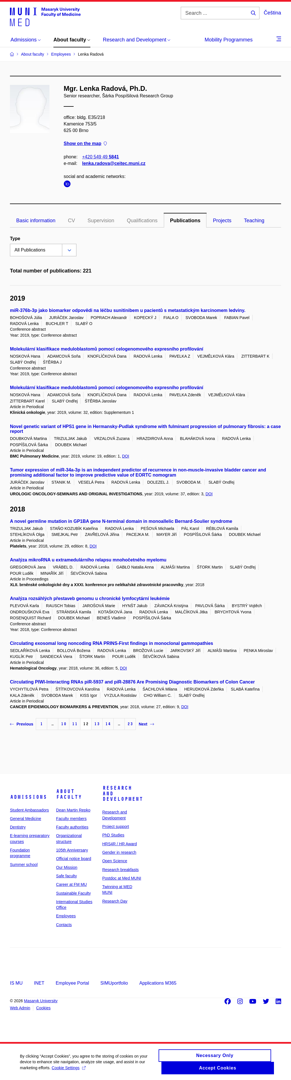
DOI (125, 456)
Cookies (43, 1008)
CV (71, 220)
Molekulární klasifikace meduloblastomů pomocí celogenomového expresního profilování (106, 349)
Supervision (101, 220)
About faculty (69, 794)
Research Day (115, 901)
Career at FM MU (71, 884)
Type (15, 238)
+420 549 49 (100, 156)
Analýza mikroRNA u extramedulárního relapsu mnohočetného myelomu (88, 559)
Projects (222, 220)
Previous (21, 724)
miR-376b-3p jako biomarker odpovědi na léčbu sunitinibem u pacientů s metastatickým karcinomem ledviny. (127, 310)
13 (97, 724)
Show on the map (85, 143)
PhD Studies (113, 835)
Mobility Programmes (229, 40)
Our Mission (66, 867)
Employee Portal (72, 983)
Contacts (64, 924)
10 (63, 724)
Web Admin (20, 1008)
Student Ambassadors (29, 810)
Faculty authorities (72, 827)
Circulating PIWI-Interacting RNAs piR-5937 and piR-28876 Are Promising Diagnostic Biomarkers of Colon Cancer (132, 682)
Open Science (114, 861)
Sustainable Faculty (73, 893)
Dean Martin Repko (73, 810)
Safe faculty (66, 876)
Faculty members (71, 818)
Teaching (254, 220)
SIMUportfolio (114, 983)
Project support (115, 826)
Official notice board (73, 858)
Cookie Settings (69, 1070)
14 (108, 724)
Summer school (24, 864)
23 (130, 724)
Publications (185, 220)
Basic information (35, 220)
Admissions (28, 797)
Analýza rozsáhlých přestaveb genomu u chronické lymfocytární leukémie (90, 598)
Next (146, 724)
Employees (66, 916)
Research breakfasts (120, 869)
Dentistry (18, 827)
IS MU (16, 983)
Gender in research (119, 852)
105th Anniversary (72, 850)
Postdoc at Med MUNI (121, 878)
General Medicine (25, 818)
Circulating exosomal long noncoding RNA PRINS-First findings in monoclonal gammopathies (111, 643)
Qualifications (142, 220)
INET (39, 983)
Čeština (272, 13)
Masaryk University (40, 1001)
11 (75, 724)
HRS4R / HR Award (119, 844)
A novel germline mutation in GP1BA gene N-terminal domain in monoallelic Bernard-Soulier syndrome (121, 521)
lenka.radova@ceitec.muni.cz (114, 163)
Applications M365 (157, 983)
